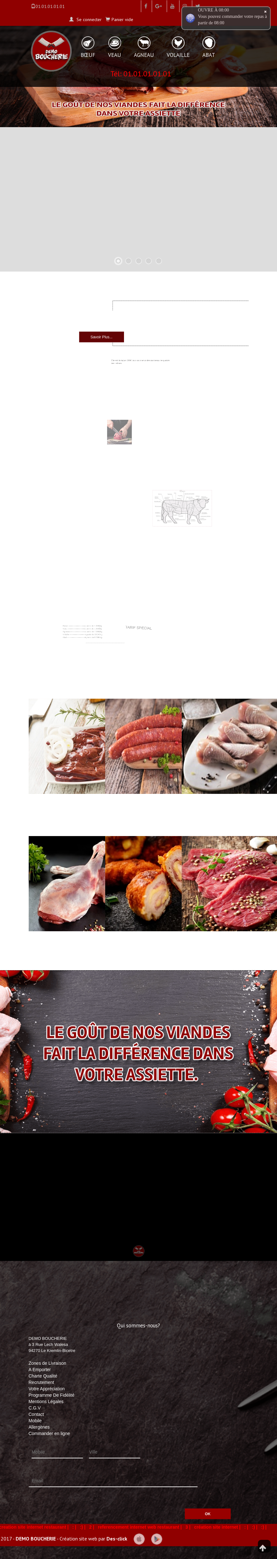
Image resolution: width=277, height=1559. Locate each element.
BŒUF (88, 54)
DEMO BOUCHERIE (36, 1538)
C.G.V (35, 1407)
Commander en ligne (49, 1433)
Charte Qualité (43, 1376)
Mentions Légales (46, 1401)
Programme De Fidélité (52, 1395)
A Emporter (40, 1369)
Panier (122, 19)
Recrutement (41, 1382)
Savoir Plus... (122, 334)
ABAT (208, 54)
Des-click (116, 1538)
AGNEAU (144, 54)
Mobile (35, 1420)
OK (172, 1504)
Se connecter (88, 19)
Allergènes (39, 1427)
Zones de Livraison (47, 1363)
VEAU (114, 54)
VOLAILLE (178, 54)
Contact (36, 1414)
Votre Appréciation (47, 1388)
